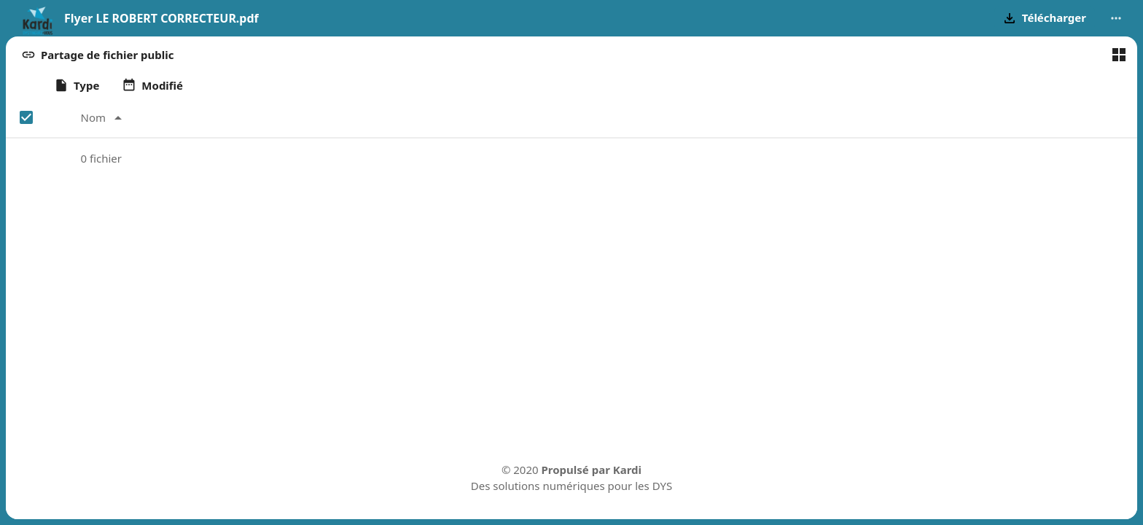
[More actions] (1116, 18)
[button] (1044, 18)
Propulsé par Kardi (592, 469)
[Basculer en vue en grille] (1119, 54)
